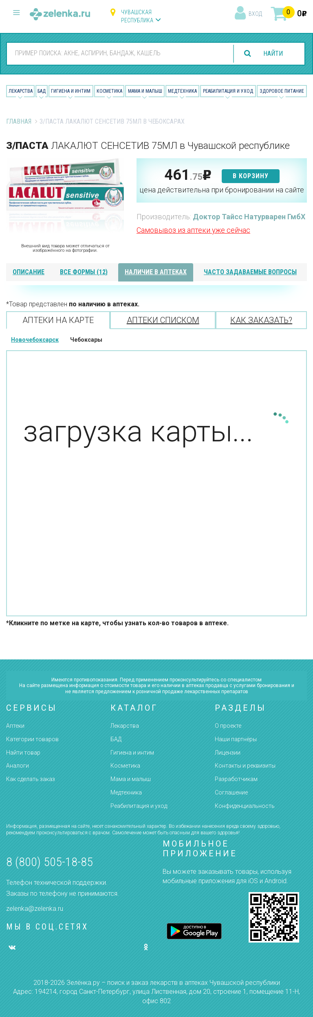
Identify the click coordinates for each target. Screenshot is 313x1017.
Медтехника (182, 91)
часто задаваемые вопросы (250, 272)
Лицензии (227, 752)
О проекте (228, 725)
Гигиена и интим (132, 752)
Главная (18, 121)
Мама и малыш (145, 91)
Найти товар (23, 752)
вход (255, 14)
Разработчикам (236, 779)
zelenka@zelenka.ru (34, 908)
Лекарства (21, 91)
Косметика (109, 91)
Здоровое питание (282, 91)
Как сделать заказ (30, 779)
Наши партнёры (236, 739)
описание (28, 272)
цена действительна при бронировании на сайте (221, 190)
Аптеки (15, 725)
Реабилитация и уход (228, 91)
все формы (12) (84, 272)
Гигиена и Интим (70, 91)
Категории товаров (32, 739)
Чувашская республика (137, 16)
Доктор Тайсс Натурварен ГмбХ (249, 216)
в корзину (251, 176)
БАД (41, 91)
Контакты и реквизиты (245, 765)
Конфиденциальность (245, 806)
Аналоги (17, 765)
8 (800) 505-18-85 (49, 862)
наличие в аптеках (156, 272)
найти (273, 53)
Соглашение (231, 792)
